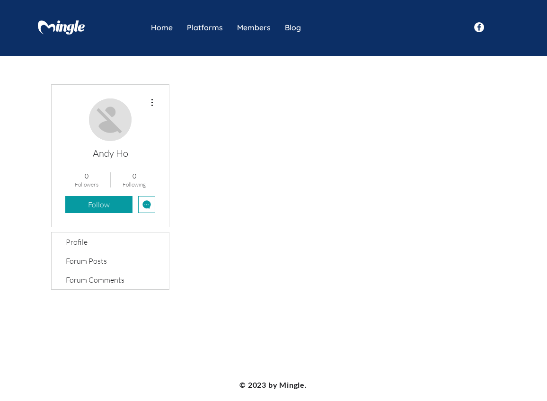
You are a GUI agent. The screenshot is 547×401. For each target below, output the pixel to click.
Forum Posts (86, 261)
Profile (77, 242)
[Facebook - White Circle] (479, 27)
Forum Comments (95, 280)
